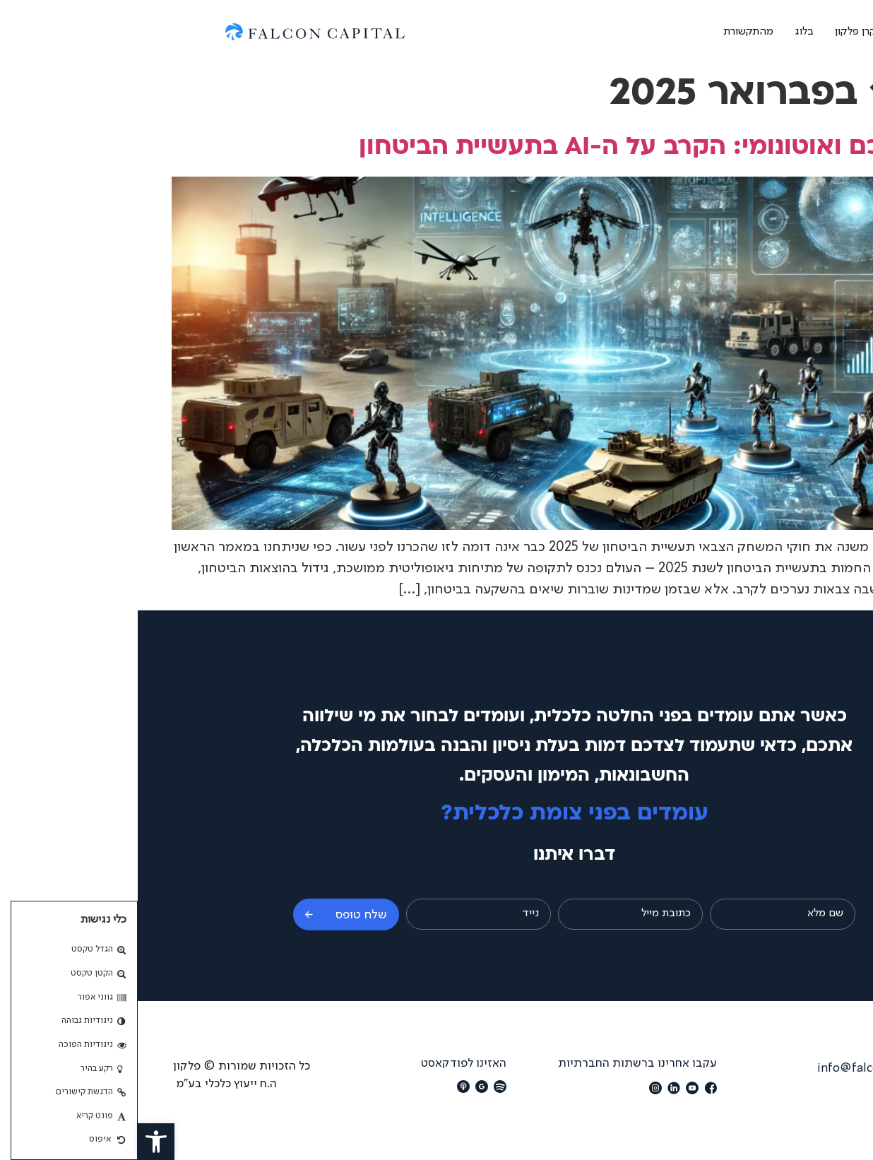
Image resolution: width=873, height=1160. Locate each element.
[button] (18, 1141)
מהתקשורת (611, 31)
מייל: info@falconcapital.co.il (758, 1069)
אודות (772, 31)
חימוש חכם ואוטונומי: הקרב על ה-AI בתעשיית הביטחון (530, 148)
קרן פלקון (717, 31)
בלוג (666, 31)
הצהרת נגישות (802, 1092)
